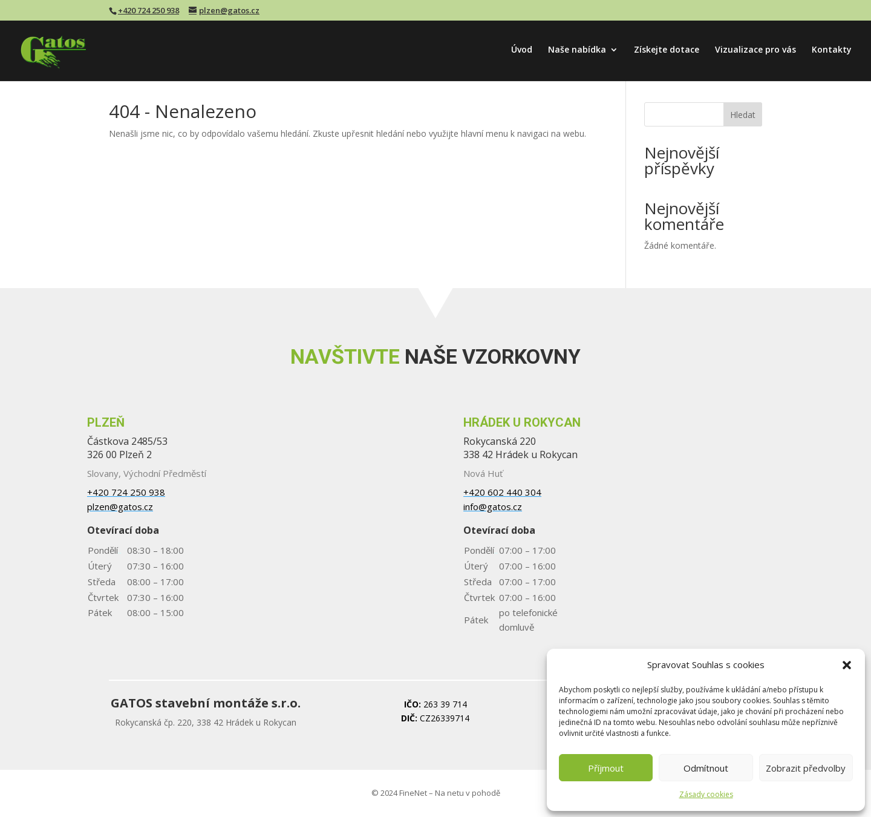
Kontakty (832, 50)
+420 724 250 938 (148, 10)
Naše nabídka (577, 50)
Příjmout (606, 768)
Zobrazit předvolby (806, 768)
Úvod (521, 50)
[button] (847, 665)
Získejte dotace (666, 50)
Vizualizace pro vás (755, 50)
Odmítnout (705, 768)
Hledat (742, 114)
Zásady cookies (706, 794)
